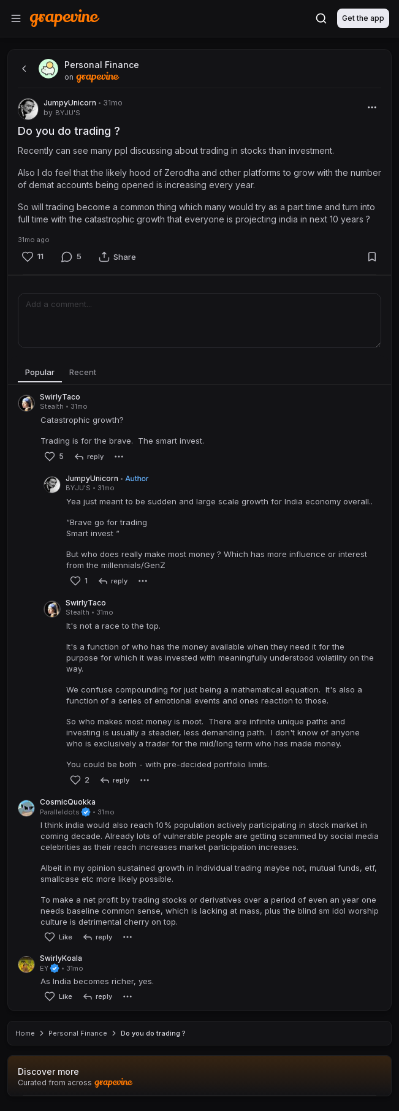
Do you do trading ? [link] (153, 1033)
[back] (22, 68)
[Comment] (71, 256)
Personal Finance (77, 1033)
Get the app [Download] (363, 18)
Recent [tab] (82, 372)
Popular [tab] (40, 372)
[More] (372, 107)
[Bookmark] (372, 257)
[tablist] (199, 372)
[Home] (64, 18)
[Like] (32, 256)
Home (25, 1033)
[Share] (117, 257)
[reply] (88, 456)
